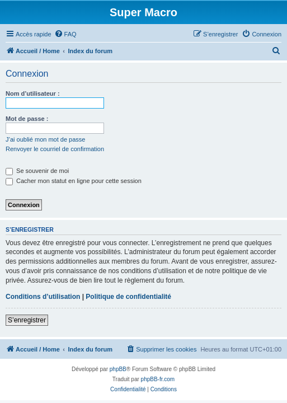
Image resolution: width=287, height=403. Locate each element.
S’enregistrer (27, 320)
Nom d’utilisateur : (33, 93)
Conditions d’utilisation (43, 297)
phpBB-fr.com (158, 379)
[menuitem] (65, 34)
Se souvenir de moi (37, 170)
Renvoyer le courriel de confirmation (55, 149)
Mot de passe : (27, 118)
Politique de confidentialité (128, 297)
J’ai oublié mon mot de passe (45, 139)
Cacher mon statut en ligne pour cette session (74, 180)
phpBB (118, 369)
